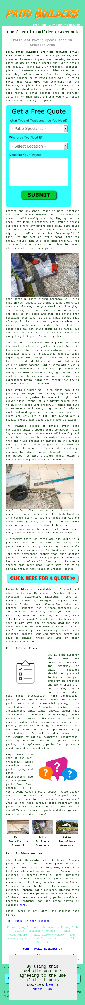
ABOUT (52, 25)
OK (50, 989)
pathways (41, 699)
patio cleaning (57, 744)
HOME (35, 25)
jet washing (14, 737)
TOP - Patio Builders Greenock (27, 921)
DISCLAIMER (74, 25)
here (22, 905)
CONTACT (62, 25)
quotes (66, 722)
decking (61, 692)
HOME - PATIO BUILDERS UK (42, 948)
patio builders (46, 893)
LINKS (43, 25)
